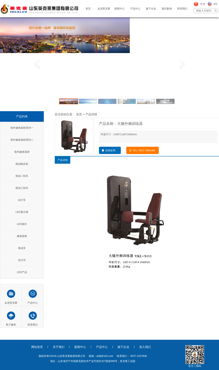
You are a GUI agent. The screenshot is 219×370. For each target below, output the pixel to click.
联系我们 (182, 8)
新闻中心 (119, 8)
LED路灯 (22, 224)
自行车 (22, 199)
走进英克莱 (103, 8)
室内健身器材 (22, 151)
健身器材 (22, 236)
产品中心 (135, 8)
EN (215, 4)
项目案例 (167, 8)
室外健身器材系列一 (21, 127)
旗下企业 (151, 8)
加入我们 (145, 346)
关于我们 (58, 346)
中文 (202, 4)
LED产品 (22, 272)
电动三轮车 (22, 187)
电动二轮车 (22, 175)
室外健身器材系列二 (21, 139)
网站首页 (37, 346)
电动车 (22, 248)
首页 (88, 8)
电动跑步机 (22, 163)
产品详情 (91, 114)
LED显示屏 (22, 212)
